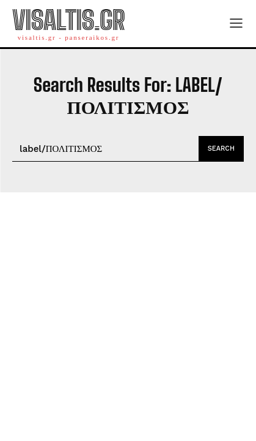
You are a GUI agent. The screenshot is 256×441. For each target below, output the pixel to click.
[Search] (221, 149)
